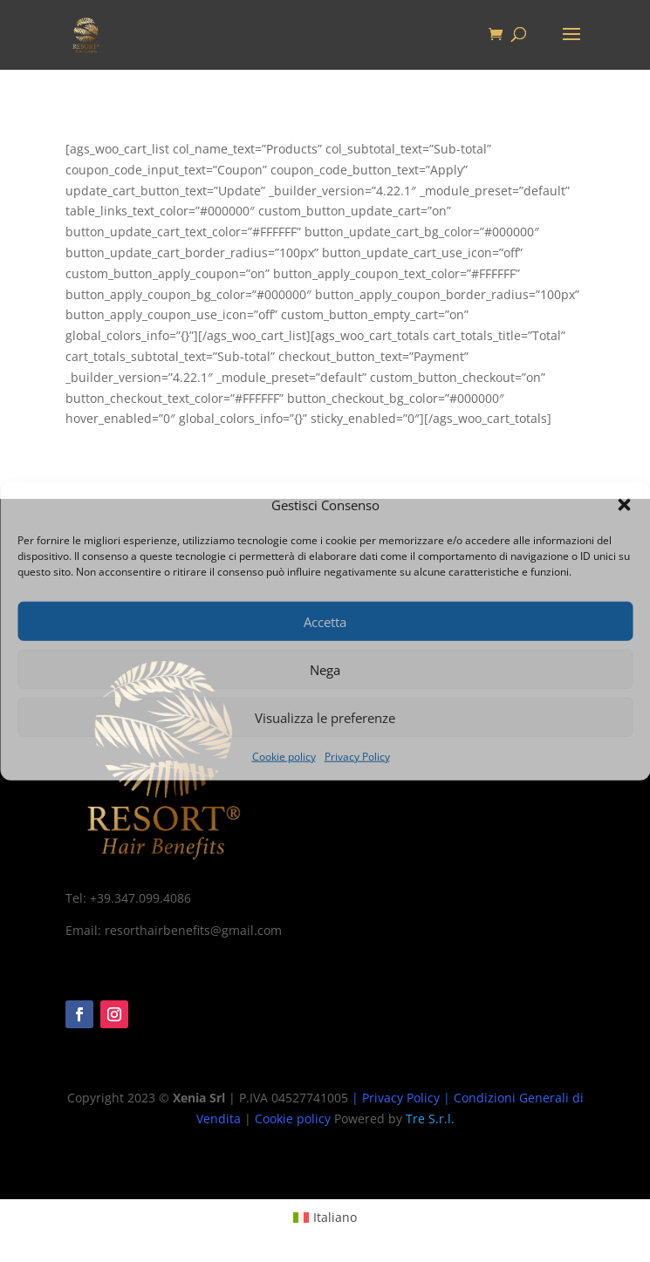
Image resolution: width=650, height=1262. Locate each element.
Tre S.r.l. (430, 1118)
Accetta (325, 622)
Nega (325, 670)
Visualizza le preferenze (325, 718)
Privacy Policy (357, 756)
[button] (624, 505)
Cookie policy (284, 756)
